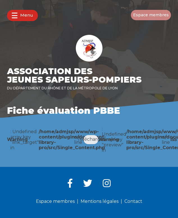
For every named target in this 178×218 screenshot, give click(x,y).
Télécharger (91, 139)
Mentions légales (99, 201)
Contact (133, 201)
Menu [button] (22, 15)
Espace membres (151, 14)
